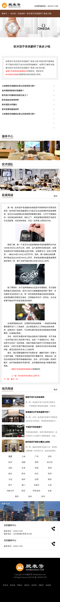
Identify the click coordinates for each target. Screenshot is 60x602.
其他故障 (21, 14)
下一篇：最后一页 (11, 379)
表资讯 (5, 585)
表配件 (41, 585)
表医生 (27, 585)
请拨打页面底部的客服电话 (16, 71)
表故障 (48, 585)
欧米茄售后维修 (12, 74)
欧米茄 (13, 14)
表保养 (34, 585)
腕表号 (4, 14)
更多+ (56, 196)
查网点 (19, 585)
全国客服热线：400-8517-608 (46, 6)
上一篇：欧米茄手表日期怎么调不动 (25, 376)
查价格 (12, 585)
